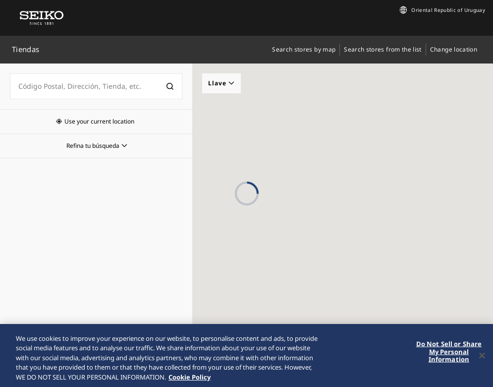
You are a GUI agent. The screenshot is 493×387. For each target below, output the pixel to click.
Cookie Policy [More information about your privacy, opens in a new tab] (189, 381)
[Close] (482, 359)
